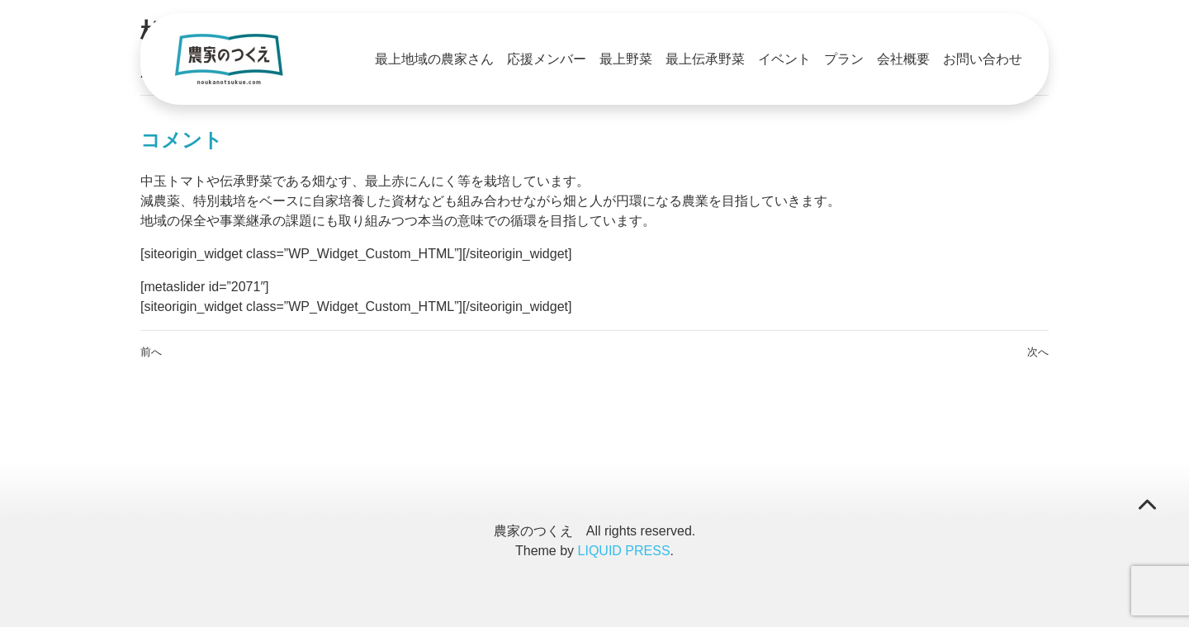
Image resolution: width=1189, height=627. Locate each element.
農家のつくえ (533, 531)
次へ (1038, 352)
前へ (151, 352)
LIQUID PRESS (624, 551)
